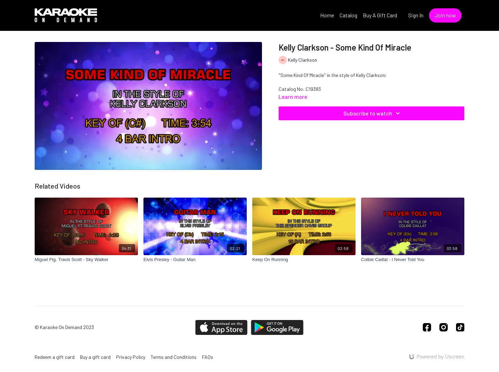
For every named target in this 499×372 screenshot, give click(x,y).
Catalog (348, 15)
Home (327, 15)
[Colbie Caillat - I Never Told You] (412, 259)
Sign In (415, 15)
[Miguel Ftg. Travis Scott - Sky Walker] (86, 259)
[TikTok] (460, 327)
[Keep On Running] (304, 259)
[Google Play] (277, 327)
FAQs (207, 357)
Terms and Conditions (173, 357)
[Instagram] (443, 327)
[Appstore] (221, 327)
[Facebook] (427, 327)
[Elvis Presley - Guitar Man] (195, 259)
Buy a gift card (95, 357)
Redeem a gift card (55, 357)
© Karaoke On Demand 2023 (64, 327)
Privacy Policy (130, 357)
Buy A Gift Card (380, 15)
